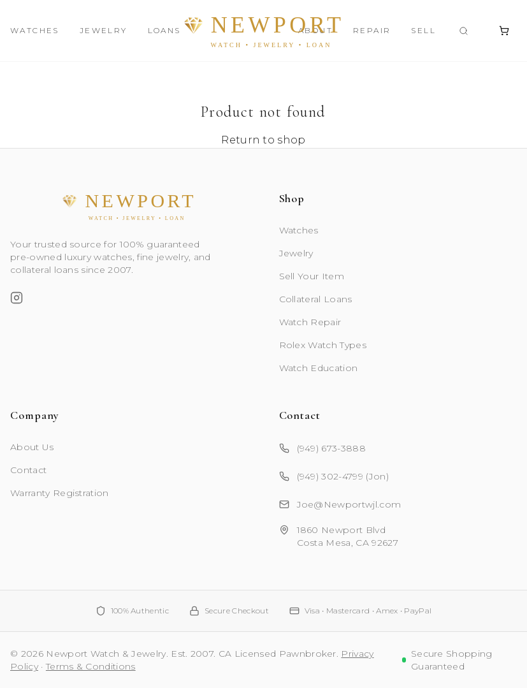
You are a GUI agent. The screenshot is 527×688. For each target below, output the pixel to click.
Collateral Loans (315, 299)
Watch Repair (310, 322)
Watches (34, 30)
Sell (423, 30)
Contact (28, 470)
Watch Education (318, 368)
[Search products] (463, 31)
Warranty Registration (59, 493)
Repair (372, 30)
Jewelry (103, 30)
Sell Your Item (311, 276)
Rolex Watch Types (322, 345)
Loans (164, 30)
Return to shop (263, 140)
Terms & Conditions (91, 666)
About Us (32, 447)
